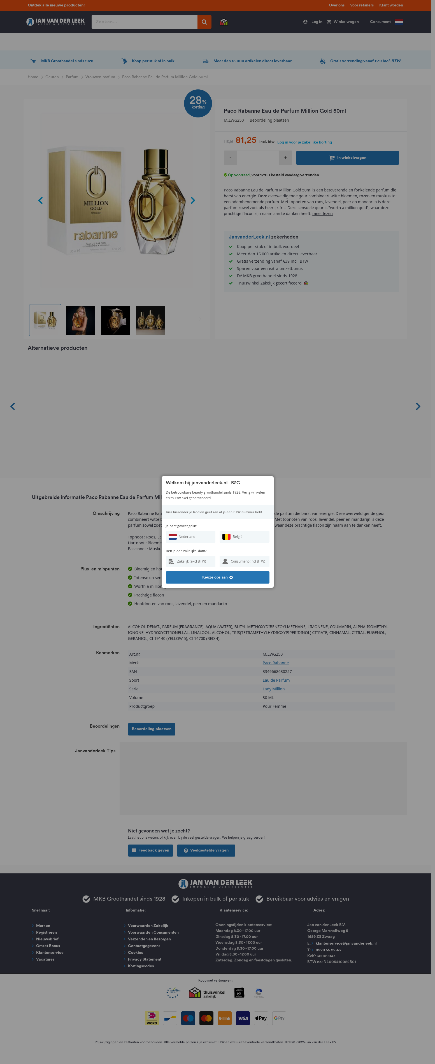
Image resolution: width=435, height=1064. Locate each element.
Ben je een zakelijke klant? (186, 551)
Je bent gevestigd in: (181, 526)
